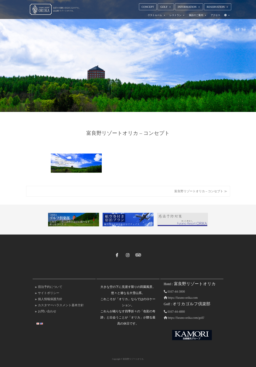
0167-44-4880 (174, 311)
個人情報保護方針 (50, 299)
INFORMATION (189, 7)
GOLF (165, 7)
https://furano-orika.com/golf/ (184, 317)
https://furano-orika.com (181, 297)
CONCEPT (148, 6)
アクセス (215, 15)
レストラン (177, 15)
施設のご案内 (198, 15)
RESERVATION (217, 7)
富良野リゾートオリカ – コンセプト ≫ (200, 191)
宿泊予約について (50, 287)
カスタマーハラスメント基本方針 (61, 305)
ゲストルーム (156, 15)
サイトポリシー (48, 293)
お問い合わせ (47, 311)
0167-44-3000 (174, 291)
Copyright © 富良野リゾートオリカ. (128, 359)
